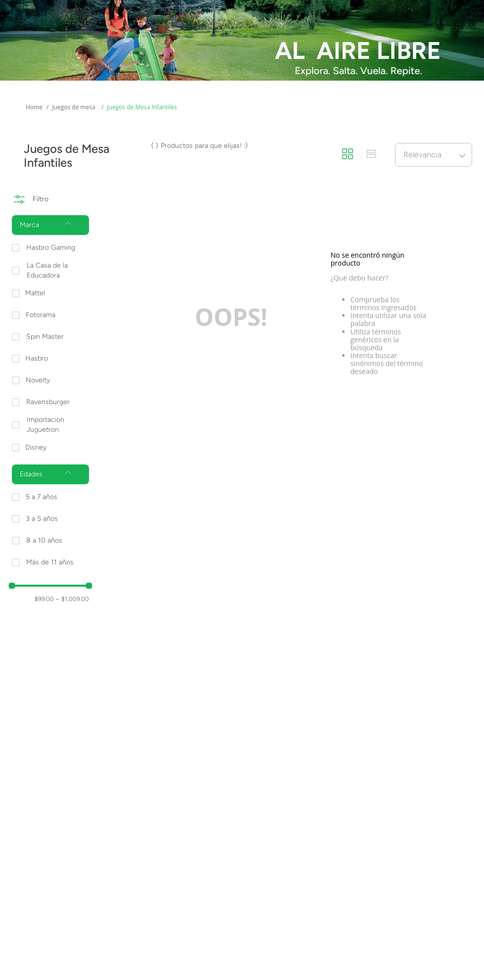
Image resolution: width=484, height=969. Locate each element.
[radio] (347, 154)
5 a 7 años (41, 497)
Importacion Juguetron (45, 424)
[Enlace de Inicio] (34, 107)
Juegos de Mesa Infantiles (142, 107)
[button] (50, 225)
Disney (35, 447)
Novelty (38, 380)
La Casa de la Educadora (47, 270)
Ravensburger (48, 402)
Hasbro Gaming (50, 247)
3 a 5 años (42, 518)
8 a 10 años (44, 540)
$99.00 (44, 599)
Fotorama (40, 315)
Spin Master (45, 336)
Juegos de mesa (73, 107)
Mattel (35, 293)
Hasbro (36, 358)
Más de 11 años (50, 562)
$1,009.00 (72, 599)
